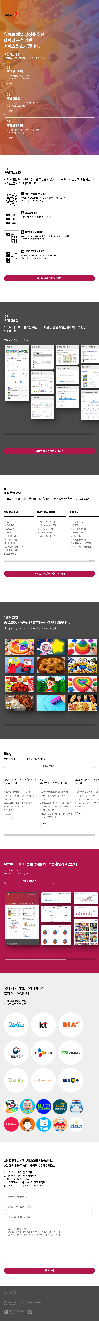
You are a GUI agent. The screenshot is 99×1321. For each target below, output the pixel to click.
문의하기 (49, 1270)
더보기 (8, 817)
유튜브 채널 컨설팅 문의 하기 (49, 451)
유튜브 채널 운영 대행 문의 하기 (49, 573)
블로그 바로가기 (49, 766)
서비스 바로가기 (29, 881)
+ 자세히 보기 (12, 83)
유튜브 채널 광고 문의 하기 (49, 278)
